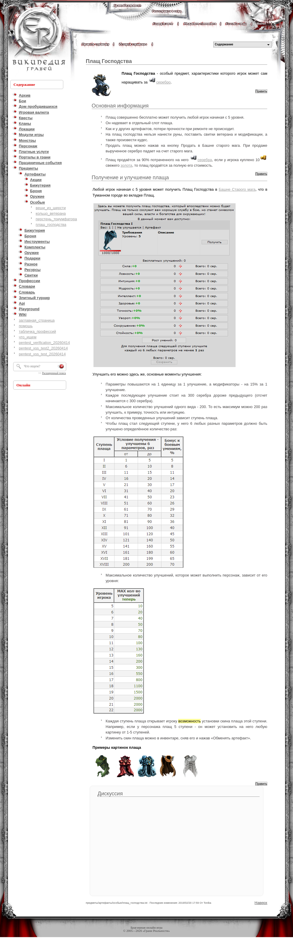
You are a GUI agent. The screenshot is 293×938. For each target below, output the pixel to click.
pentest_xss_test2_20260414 (43, 348)
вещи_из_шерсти (51, 208)
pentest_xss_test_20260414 (42, 354)
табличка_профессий (37, 331)
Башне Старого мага (237, 189)
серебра (204, 160)
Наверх (261, 903)
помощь (26, 326)
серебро (163, 82)
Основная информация (120, 106)
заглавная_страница (36, 320)
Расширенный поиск (54, 373)
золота (126, 165)
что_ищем (27, 337)
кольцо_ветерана (51, 213)
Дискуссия (110, 794)
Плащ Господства (109, 61)
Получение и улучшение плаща (130, 177)
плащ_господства (51, 224)
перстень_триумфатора (56, 219)
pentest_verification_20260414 (44, 342)
